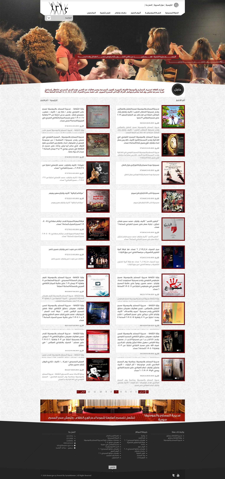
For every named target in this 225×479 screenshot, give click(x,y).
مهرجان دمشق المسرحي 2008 (134, 449)
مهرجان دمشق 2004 (112, 442)
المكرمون (91, 13)
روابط (143, 436)
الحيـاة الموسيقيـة (153, 13)
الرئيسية (169, 5)
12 (89, 392)
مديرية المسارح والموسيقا (173, 440)
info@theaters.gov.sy (65, 445)
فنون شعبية (105, 13)
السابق (142, 392)
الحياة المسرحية (171, 13)
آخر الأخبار (142, 438)
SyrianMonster (70, 475)
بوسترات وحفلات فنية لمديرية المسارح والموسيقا (101, 440)
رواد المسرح (141, 455)
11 (95, 392)
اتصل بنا (149, 5)
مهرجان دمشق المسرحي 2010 (109, 453)
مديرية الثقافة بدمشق (174, 436)
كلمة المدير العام (112, 436)
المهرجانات (141, 458)
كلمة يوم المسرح (112, 455)
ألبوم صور (141, 447)
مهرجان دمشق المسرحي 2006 (134, 440)
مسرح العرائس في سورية (110, 444)
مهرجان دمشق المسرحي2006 (108, 449)
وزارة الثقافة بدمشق (175, 438)
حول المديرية (159, 5)
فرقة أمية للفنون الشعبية (136, 442)
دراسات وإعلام (120, 13)
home (143, 444)
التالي (82, 392)
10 (101, 392)
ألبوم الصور (136, 13)
